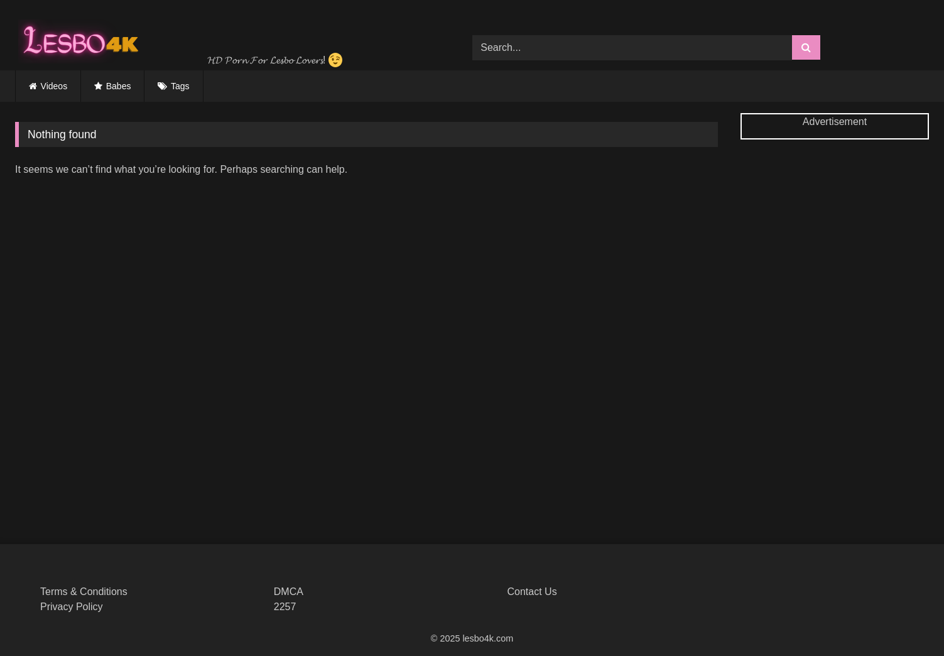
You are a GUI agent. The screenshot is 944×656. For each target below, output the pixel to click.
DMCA (288, 591)
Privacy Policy (71, 606)
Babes (118, 86)
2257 (285, 606)
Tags (180, 86)
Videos (54, 86)
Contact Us (532, 591)
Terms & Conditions (83, 591)
